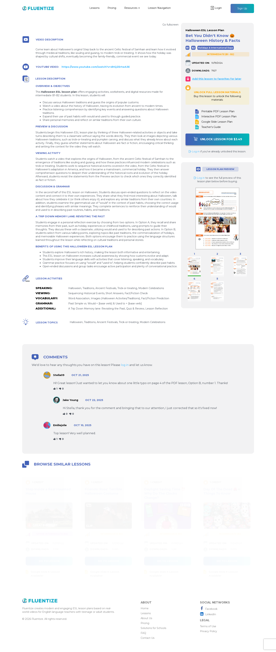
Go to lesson (49, 561)
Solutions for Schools (153, 628)
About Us (146, 618)
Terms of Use (208, 626)
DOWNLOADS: (201, 70)
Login (216, 8)
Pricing (112, 8)
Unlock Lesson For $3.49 (218, 139)
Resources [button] (132, 8)
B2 (193, 47)
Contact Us (147, 638)
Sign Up (242, 8)
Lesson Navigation (159, 8)
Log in (194, 151)
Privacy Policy (208, 631)
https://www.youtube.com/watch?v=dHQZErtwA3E (96, 66)
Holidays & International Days (215, 47)
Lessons (94, 8)
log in (125, 365)
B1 (187, 47)
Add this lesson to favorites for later (216, 78)
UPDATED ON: (201, 62)
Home (145, 608)
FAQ (143, 633)
